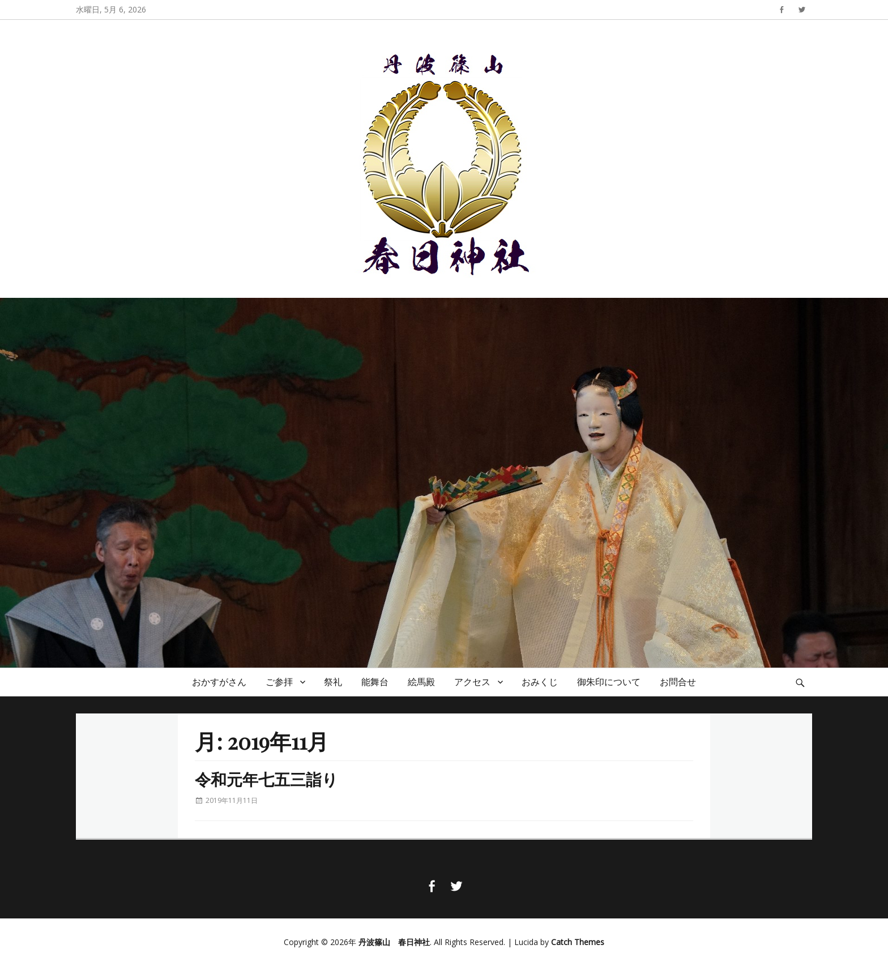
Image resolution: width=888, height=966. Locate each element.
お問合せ (678, 682)
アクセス (472, 682)
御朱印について (609, 682)
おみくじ (540, 682)
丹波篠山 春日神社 (394, 942)
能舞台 (374, 682)
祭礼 (333, 682)
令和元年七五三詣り (266, 778)
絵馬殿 (421, 682)
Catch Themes (577, 942)
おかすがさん (219, 682)
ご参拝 (279, 682)
